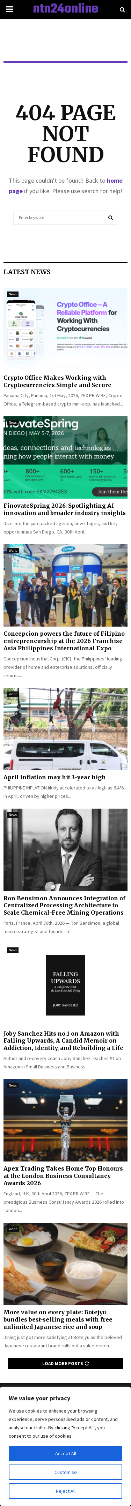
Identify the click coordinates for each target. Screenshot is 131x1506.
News (13, 294)
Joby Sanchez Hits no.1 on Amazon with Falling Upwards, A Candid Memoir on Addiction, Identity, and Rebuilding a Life (63, 1041)
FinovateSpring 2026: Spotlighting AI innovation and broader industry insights (64, 509)
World (13, 550)
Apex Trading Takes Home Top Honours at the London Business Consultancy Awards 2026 (63, 1176)
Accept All (65, 1453)
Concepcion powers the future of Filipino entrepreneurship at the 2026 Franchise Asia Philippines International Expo (64, 641)
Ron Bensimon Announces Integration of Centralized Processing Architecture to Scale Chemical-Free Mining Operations (64, 905)
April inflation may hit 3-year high (54, 777)
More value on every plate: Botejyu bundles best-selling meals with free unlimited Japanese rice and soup (57, 1319)
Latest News (27, 272)
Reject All (65, 1491)
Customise (65, 1472)
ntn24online (65, 9)
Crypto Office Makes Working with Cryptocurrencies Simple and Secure (57, 381)
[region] (65, 1446)
